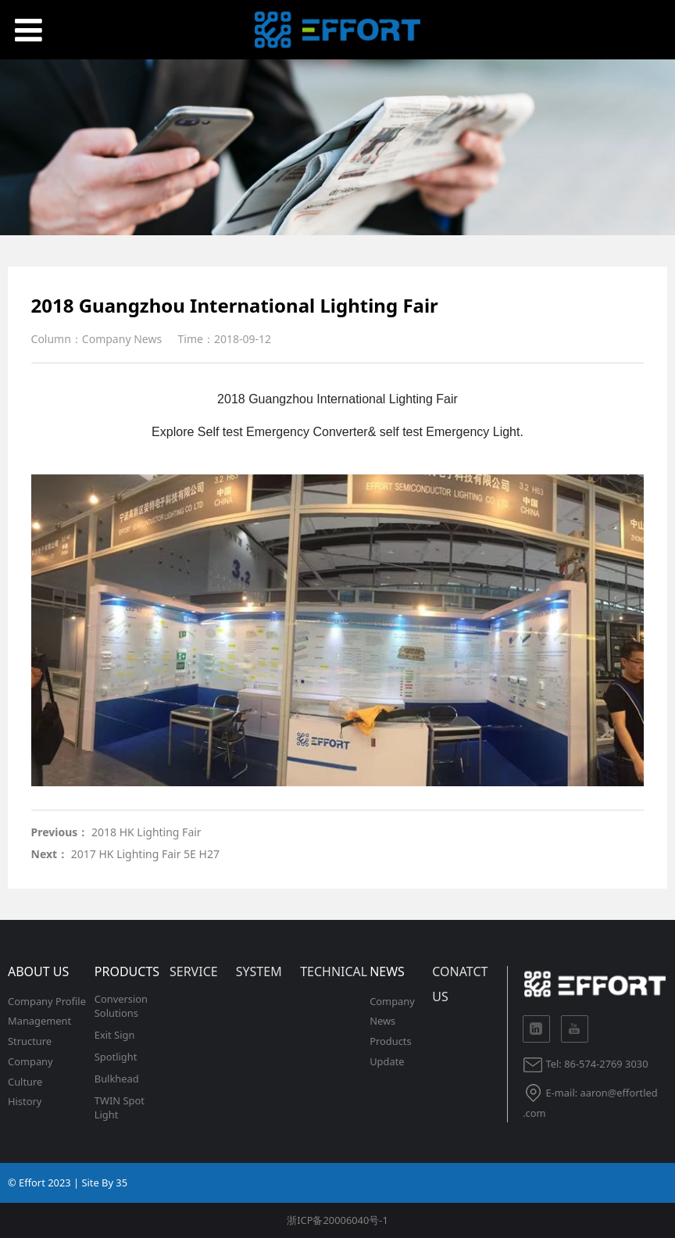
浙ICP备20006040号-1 (337, 1220)
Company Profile (47, 1001)
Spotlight (116, 1057)
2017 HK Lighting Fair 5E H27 (145, 853)
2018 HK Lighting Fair (146, 832)
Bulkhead (117, 1079)
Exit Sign (115, 1035)
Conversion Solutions (121, 1006)
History (24, 1101)
